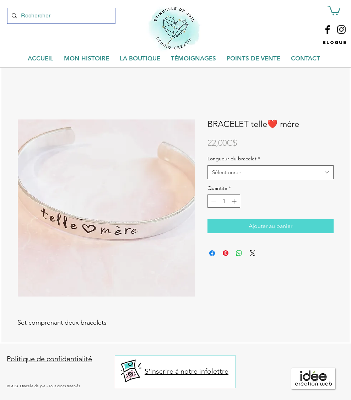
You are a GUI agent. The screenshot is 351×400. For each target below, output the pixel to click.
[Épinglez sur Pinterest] (225, 253)
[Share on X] (252, 253)
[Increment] (234, 201)
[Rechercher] (60, 15)
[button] (334, 10)
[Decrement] (213, 201)
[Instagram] (341, 29)
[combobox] (270, 172)
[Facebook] (327, 29)
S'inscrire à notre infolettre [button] (186, 371)
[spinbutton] (223, 201)
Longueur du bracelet (233, 158)
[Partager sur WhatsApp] (239, 253)
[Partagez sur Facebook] (212, 253)
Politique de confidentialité (49, 358)
